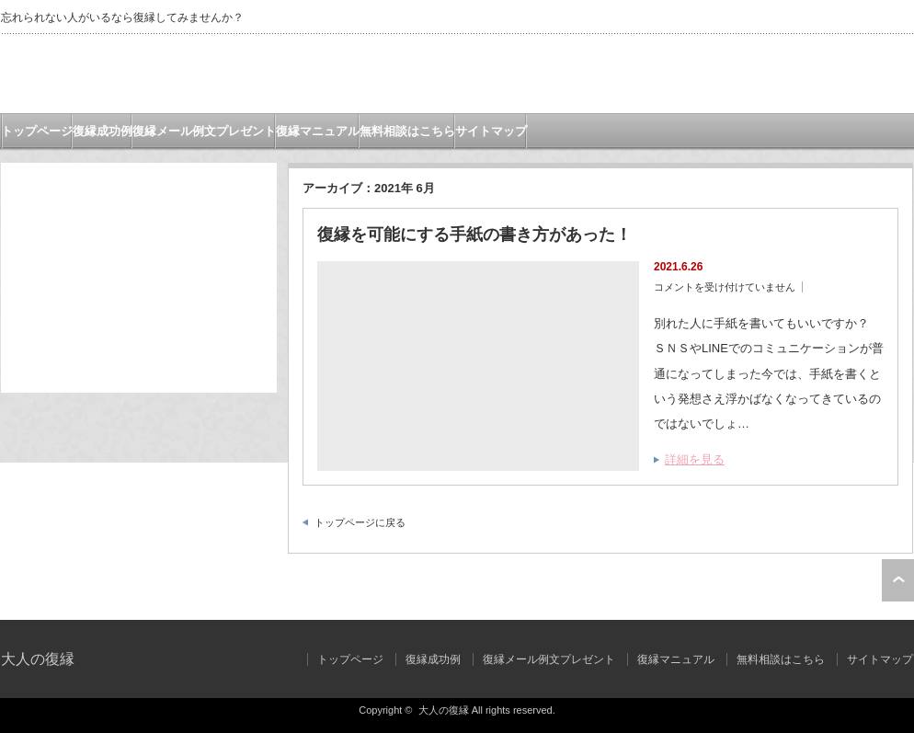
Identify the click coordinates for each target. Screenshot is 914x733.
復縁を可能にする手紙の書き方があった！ (474, 234)
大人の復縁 (37, 659)
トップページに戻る (360, 522)
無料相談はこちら (407, 131)
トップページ (37, 131)
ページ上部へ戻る (898, 580)
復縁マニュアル (318, 131)
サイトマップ (491, 131)
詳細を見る (695, 459)
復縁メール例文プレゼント (204, 131)
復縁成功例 (102, 131)
